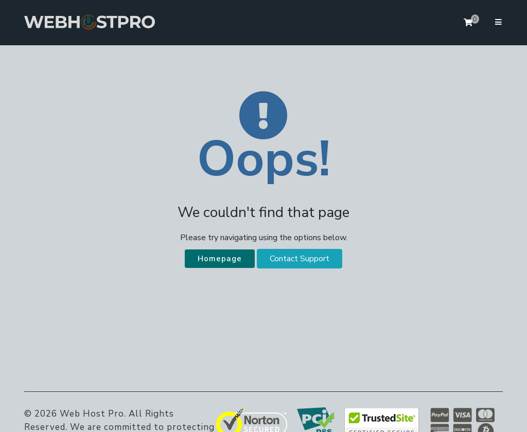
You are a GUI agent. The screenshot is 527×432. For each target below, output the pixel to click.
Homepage (220, 259)
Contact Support (299, 258)
